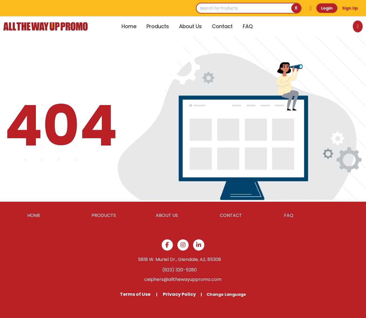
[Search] (296, 8)
